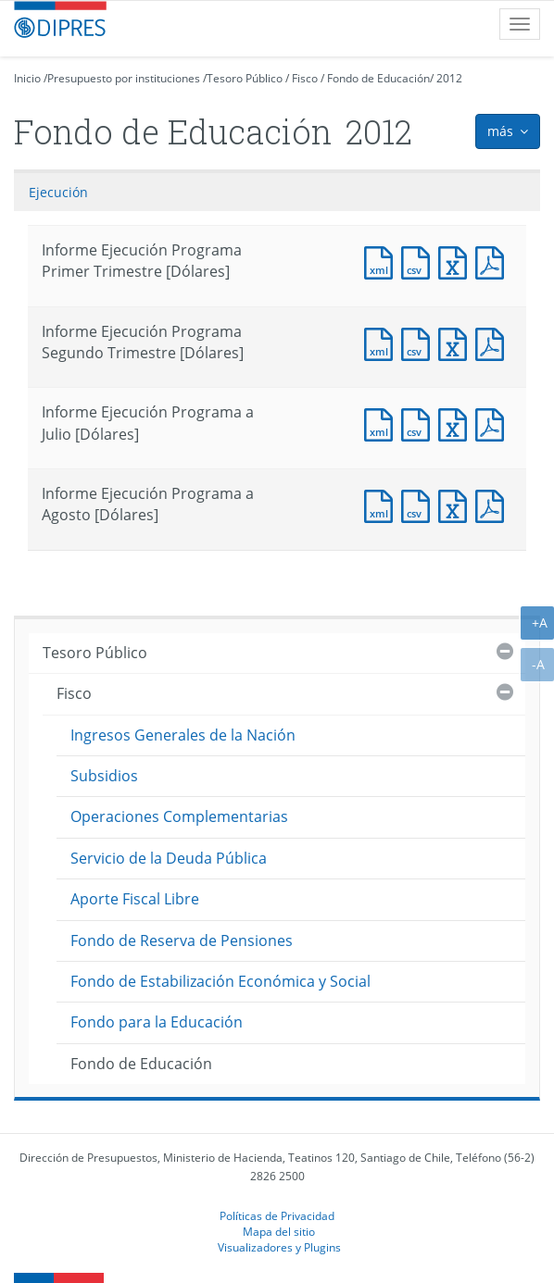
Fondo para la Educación (156, 1022)
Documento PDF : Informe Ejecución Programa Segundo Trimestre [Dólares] (493, 342)
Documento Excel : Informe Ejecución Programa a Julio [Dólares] (456, 422)
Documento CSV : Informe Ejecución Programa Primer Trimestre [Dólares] (419, 260)
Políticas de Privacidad (277, 1215)
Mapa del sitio (279, 1231)
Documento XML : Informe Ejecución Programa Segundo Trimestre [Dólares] (382, 342)
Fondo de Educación (378, 78)
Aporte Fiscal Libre (134, 899)
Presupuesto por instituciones (123, 78)
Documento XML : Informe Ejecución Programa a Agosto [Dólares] (382, 504)
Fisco (305, 78)
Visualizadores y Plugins (279, 1246)
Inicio (27, 78)
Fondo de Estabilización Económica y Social (220, 981)
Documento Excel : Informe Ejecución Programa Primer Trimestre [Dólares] (456, 260)
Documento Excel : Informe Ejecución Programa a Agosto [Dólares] (456, 504)
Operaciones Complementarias (179, 816)
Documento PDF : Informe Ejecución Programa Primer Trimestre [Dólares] (493, 260)
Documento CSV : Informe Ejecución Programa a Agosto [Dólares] (419, 504)
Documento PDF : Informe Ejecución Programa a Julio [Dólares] (493, 422)
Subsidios (104, 776)
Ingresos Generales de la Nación (183, 735)
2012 (449, 78)
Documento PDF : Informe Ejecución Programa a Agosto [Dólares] (493, 504)
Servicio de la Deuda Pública (168, 858)
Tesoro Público (245, 78)
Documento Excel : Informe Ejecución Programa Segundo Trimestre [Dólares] (456, 342)
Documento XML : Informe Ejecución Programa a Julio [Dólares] (382, 422)
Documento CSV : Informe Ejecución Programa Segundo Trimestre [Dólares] (419, 342)
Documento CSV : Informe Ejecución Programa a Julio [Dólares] (419, 422)
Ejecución (58, 192)
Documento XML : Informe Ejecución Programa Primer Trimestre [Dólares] (382, 260)
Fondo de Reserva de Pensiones (181, 940)
